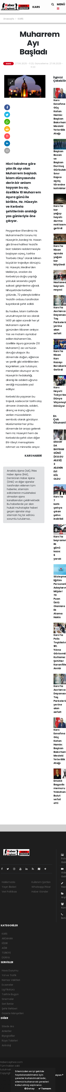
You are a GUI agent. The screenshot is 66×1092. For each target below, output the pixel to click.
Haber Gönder (40, 891)
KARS (36, 7)
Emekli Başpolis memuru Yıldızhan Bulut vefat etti (60, 792)
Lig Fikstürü (8, 989)
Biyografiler (8, 1036)
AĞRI (4, 948)
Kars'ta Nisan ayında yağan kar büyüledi (59, 255)
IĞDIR (5, 943)
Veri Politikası (9, 891)
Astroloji (6, 1045)
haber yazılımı (8, 1077)
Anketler (6, 1031)
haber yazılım (8, 1084)
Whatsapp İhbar (41, 887)
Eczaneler (7, 985)
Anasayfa (8, 18)
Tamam (44, 1088)
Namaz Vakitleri (11, 980)
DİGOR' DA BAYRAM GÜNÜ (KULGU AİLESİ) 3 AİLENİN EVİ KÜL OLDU (59, 460)
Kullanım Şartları (41, 882)
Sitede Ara (8, 1026)
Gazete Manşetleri (13, 1013)
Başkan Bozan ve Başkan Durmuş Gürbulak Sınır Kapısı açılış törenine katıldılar (60, 170)
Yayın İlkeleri (9, 887)
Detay (29, 1088)
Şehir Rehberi (9, 1008)
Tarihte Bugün (10, 994)
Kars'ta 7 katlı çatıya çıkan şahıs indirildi (58, 508)
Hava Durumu (10, 970)
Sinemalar (8, 999)
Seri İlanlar (8, 1004)
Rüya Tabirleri (10, 1040)
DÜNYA (6, 957)
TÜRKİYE (6, 952)
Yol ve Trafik (9, 975)
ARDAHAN (7, 938)
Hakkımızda (8, 882)
